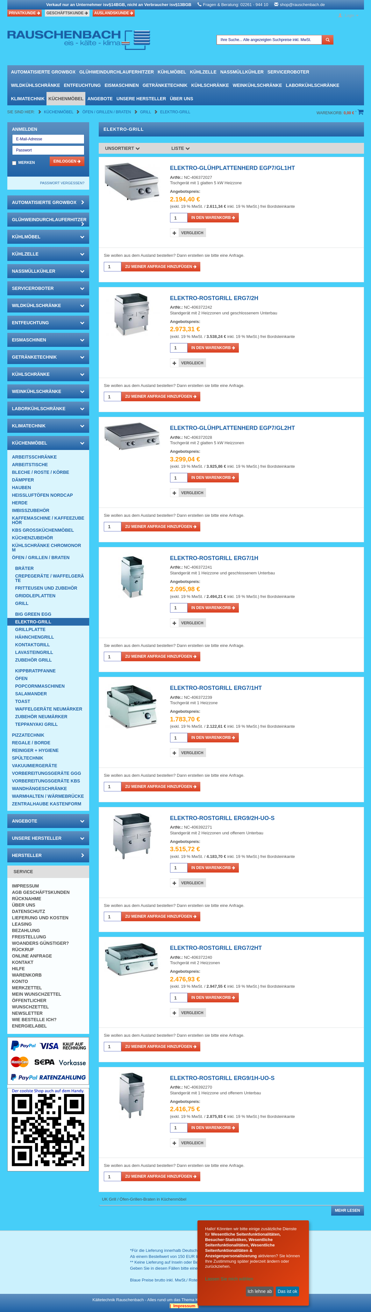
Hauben (21, 487)
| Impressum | (184, 1305)
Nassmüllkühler (242, 71)
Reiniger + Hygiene (35, 750)
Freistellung (29, 936)
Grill (146, 112)
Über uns (181, 98)
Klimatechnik (28, 98)
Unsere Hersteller (141, 98)
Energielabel (29, 1025)
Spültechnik (28, 758)
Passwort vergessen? (62, 183)
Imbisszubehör (30, 510)
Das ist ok (287, 1291)
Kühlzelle (203, 71)
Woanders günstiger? (40, 943)
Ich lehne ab (259, 1291)
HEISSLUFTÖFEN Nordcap (42, 495)
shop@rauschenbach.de (302, 4)
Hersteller (48, 855)
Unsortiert (122, 148)
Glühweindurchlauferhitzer (116, 71)
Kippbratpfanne (35, 670)
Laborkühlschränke (312, 85)
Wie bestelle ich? (34, 1019)
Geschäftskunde (67, 13)
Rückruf (23, 949)
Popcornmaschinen (40, 686)
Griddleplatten (35, 595)
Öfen (21, 678)
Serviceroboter (288, 71)
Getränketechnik (165, 85)
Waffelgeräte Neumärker (48, 709)
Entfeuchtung (82, 85)
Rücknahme (26, 898)
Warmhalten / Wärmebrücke (48, 796)
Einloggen (67, 161)
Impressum (25, 885)
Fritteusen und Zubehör (46, 588)
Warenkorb (27, 975)
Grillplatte (30, 629)
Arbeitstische (30, 464)
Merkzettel (27, 987)
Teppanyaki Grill (36, 724)
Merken (26, 162)
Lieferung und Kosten (40, 917)
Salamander (31, 693)
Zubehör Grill (33, 660)
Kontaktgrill (32, 644)
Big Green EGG (33, 614)
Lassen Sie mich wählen (229, 1278)
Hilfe (18, 968)
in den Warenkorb (213, 217)
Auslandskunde (113, 13)
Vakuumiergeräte (34, 765)
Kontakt (22, 962)
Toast (22, 701)
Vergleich (192, 233)
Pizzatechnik (28, 735)
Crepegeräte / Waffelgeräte (49, 578)
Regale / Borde (31, 742)
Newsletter (27, 1013)
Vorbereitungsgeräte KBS (46, 780)
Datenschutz (28, 911)
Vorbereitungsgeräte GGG (46, 773)
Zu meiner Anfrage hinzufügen (160, 266)
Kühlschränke (210, 85)
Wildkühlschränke (35, 85)
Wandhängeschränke (39, 788)
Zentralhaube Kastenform (47, 803)
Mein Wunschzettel (36, 994)
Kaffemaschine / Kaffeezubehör (48, 520)
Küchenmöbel (65, 98)
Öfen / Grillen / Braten (107, 112)
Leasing (22, 924)
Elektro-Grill (175, 112)
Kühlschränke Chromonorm (46, 547)
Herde (20, 502)
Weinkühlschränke (257, 85)
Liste (180, 148)
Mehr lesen (347, 1210)
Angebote (99, 98)
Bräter (24, 568)
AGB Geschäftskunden (41, 892)
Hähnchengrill (34, 637)
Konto (20, 981)
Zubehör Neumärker (41, 716)
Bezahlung (26, 930)
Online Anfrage (32, 955)
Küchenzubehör (32, 537)
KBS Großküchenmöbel (43, 530)
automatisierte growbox (43, 71)
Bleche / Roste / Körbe (40, 472)
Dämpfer (23, 479)
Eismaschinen (121, 85)
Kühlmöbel (172, 71)
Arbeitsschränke (34, 457)
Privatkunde (24, 13)
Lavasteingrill (34, 652)
